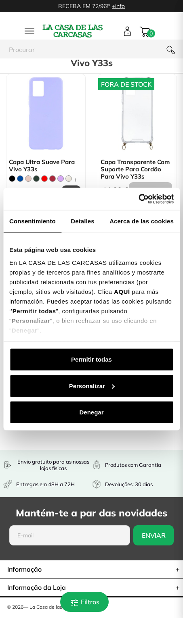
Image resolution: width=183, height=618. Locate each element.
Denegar (91, 412)
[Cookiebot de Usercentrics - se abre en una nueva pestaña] (138, 199)
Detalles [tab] (82, 221)
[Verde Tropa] (36, 178)
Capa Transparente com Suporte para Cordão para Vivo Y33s (135, 169)
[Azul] (20, 178)
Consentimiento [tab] (32, 221)
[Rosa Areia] (28, 178)
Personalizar (92, 385)
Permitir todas (91, 359)
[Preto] (12, 178)
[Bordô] (52, 178)
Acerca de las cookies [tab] (141, 221)
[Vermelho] (44, 178)
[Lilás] (60, 178)
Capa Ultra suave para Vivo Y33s (42, 165)
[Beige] (68, 178)
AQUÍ (122, 291)
